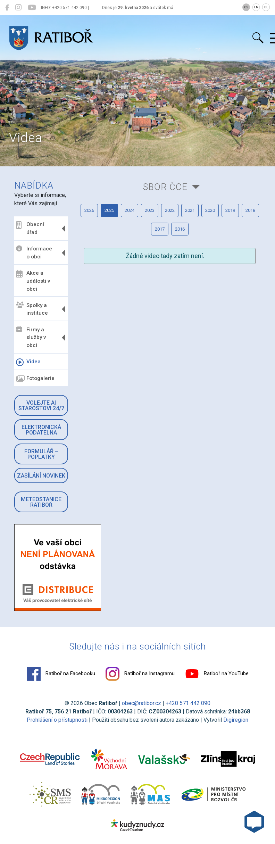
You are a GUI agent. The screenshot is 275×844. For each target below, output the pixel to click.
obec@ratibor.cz (141, 703)
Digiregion (235, 720)
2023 (150, 210)
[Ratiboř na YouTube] (32, 7)
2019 (230, 210)
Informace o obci (34, 253)
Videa (28, 362)
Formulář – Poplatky (41, 454)
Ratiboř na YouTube (217, 674)
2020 (210, 210)
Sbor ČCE (165, 187)
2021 (190, 210)
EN (256, 7)
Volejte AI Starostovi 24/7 (41, 405)
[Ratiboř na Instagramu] (18, 7)
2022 (170, 210)
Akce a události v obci (33, 281)
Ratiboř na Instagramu (140, 674)
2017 (160, 229)
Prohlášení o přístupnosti (57, 720)
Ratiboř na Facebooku (61, 674)
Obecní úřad (30, 228)
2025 (109, 210)
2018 (250, 210)
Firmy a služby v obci (31, 337)
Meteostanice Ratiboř (41, 502)
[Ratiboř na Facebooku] (7, 7)
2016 (180, 229)
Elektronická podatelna (41, 430)
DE (266, 7)
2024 (129, 210)
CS (246, 7)
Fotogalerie (35, 379)
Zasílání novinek (41, 475)
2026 (89, 210)
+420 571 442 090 (188, 703)
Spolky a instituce (32, 309)
